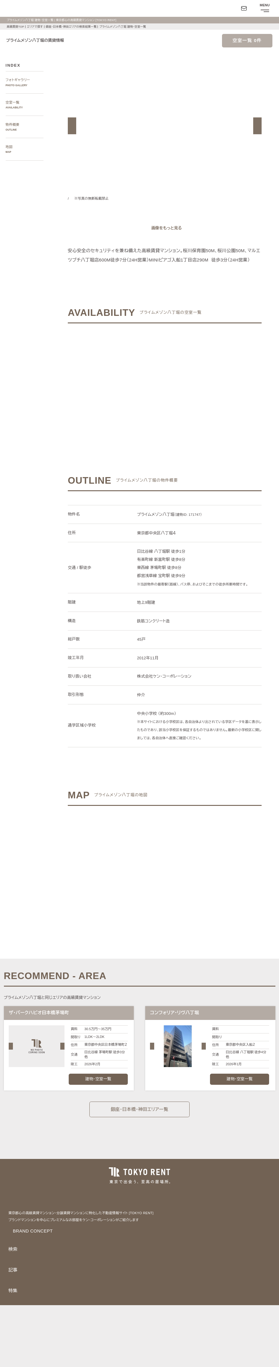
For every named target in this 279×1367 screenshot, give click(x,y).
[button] (72, 125)
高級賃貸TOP (15, 27)
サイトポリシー (65, 1345)
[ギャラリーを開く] (165, 228)
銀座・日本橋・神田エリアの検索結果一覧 (72, 27)
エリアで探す (34, 27)
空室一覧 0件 (247, 41)
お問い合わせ (14, 1356)
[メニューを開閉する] (264, 8)
